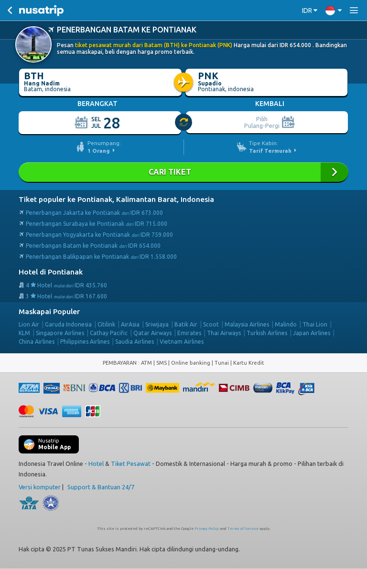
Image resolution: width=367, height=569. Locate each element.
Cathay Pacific (109, 333)
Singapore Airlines (60, 333)
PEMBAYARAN (120, 363)
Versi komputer (40, 487)
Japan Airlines (311, 333)
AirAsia (130, 324)
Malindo (286, 324)
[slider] (184, 122)
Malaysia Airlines (247, 324)
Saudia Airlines (134, 341)
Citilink (106, 324)
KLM (24, 333)
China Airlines (36, 341)
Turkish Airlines (267, 333)
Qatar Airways (152, 333)
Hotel (96, 463)
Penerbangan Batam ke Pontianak (93, 245)
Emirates (189, 333)
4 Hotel (66, 285)
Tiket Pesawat (131, 463)
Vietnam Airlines (182, 341)
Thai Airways (224, 333)
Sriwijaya (157, 324)
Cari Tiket (183, 172)
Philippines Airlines (84, 341)
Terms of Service (243, 529)
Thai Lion (314, 324)
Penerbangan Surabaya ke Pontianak (96, 224)
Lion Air (29, 324)
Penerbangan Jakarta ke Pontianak (94, 213)
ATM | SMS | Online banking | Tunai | (187, 363)
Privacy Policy (206, 529)
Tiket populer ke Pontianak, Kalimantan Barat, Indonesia (116, 199)
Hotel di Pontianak (51, 272)
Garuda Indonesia (68, 324)
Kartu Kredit (248, 363)
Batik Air (185, 324)
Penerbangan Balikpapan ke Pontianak (101, 256)
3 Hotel (66, 296)
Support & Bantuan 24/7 (100, 487)
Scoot (211, 324)
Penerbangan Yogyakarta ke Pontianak (99, 235)
